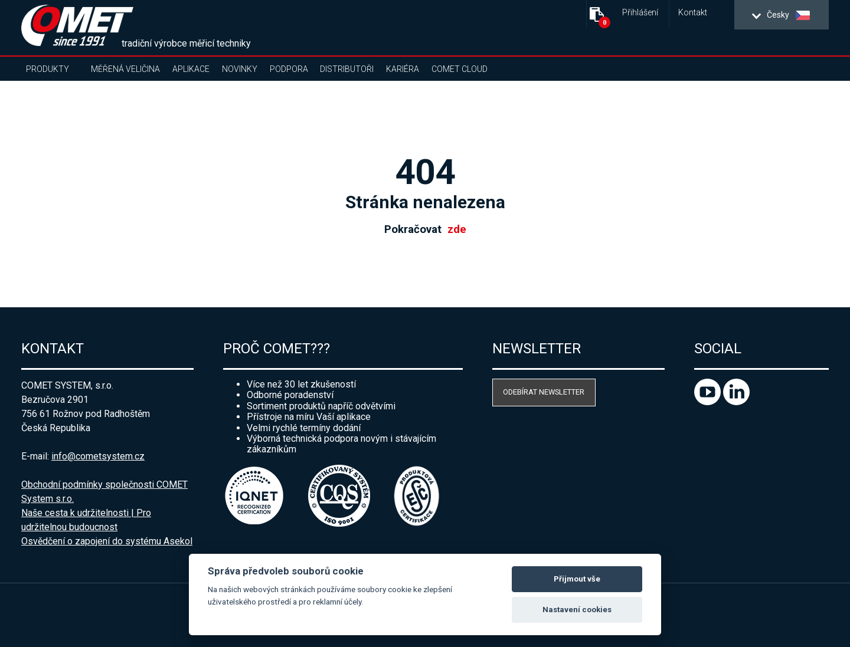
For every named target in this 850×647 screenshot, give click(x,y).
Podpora (289, 69)
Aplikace (191, 69)
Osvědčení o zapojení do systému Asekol (106, 541)
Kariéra (402, 69)
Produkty (47, 69)
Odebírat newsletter (543, 391)
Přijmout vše (577, 578)
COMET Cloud (459, 69)
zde (456, 229)
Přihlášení (640, 13)
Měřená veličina (125, 69)
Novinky (239, 69)
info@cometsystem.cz (98, 456)
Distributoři (347, 69)
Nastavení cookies (577, 609)
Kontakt (692, 13)
